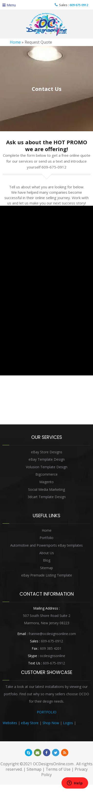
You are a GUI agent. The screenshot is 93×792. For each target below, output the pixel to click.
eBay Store (30, 722)
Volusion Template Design (46, 467)
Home (15, 42)
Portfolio (46, 537)
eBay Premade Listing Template (46, 575)
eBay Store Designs (46, 452)
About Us (46, 553)
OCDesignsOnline (47, 24)
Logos (68, 722)
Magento (46, 482)
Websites (10, 722)
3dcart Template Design (47, 496)
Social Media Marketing (46, 489)
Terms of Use (58, 769)
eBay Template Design (47, 459)
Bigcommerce (46, 474)
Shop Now (50, 722)
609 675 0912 (79, 5)
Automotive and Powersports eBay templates (46, 545)
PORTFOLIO (46, 712)
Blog (46, 560)
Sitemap (46, 567)
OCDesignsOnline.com (53, 764)
